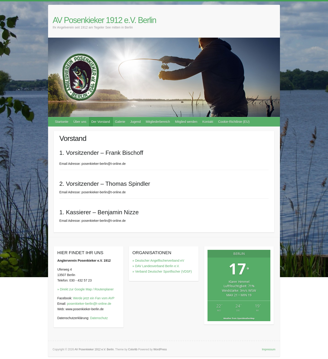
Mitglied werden (186, 122)
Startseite (61, 122)
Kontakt (207, 122)
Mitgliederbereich (158, 122)
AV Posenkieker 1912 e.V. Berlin (104, 20)
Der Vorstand (100, 122)
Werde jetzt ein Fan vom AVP (94, 298)
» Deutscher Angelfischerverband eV (158, 260)
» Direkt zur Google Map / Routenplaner (85, 289)
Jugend (135, 122)
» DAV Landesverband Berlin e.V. (155, 266)
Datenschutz (99, 318)
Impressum (268, 349)
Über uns (79, 122)
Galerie (120, 122)
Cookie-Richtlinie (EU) (234, 122)
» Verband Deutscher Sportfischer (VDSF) (162, 271)
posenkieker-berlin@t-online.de (89, 303)
